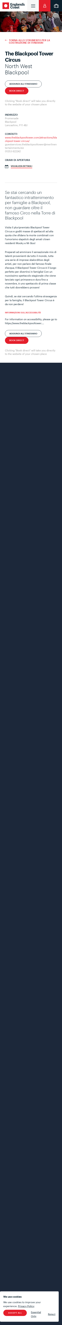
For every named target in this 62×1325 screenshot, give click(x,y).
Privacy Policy (26, 1306)
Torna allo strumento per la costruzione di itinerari (29, 41)
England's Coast (14, 5)
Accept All (15, 1313)
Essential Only (36, 1314)
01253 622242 (13, 151)
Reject (51, 1314)
